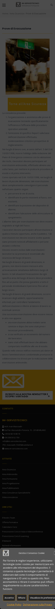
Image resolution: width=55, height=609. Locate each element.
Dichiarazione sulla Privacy (37, 604)
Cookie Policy (14, 604)
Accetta (9, 597)
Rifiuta (21, 597)
